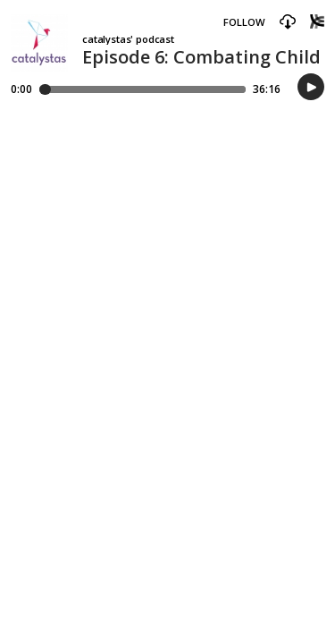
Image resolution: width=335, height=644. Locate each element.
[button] (288, 22)
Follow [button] (244, 22)
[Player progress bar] (142, 89)
